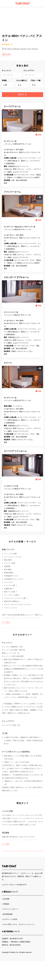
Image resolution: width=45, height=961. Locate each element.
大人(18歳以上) (21, 80)
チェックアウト (29, 70)
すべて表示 (6, 622)
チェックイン (6, 70)
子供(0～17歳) (36, 80)
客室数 (4, 80)
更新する (22, 94)
